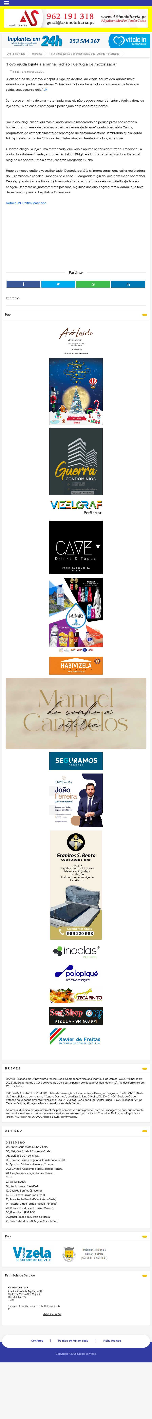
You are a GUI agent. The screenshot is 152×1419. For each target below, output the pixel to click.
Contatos (37, 1340)
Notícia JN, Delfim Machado (26, 203)
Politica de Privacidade (73, 1340)
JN (46, 90)
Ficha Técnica (112, 1340)
